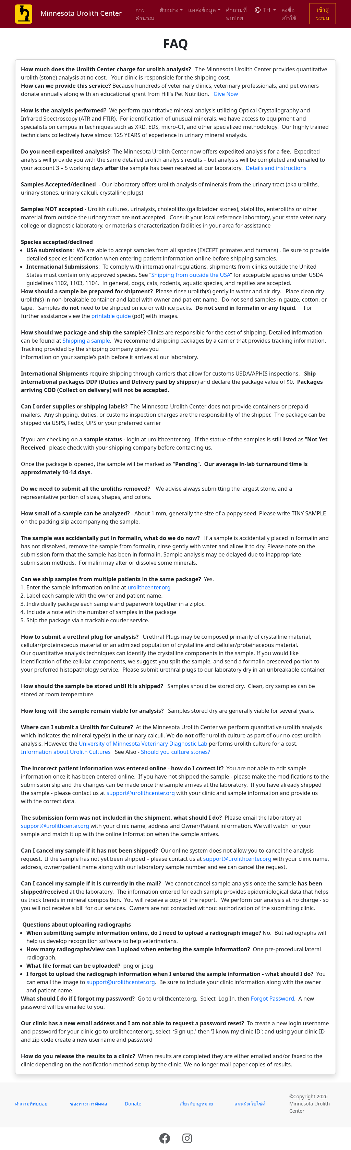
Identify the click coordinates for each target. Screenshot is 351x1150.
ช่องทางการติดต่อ (88, 1103)
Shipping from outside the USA (190, 275)
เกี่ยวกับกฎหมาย (196, 1103)
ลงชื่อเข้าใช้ (288, 14)
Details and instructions (276, 168)
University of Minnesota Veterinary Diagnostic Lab (143, 743)
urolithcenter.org (149, 587)
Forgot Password (272, 998)
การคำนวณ (144, 14)
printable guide (111, 316)
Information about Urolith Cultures (66, 752)
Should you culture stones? (175, 752)
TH (263, 10)
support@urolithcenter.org (141, 793)
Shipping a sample (86, 340)
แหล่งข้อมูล (202, 10)
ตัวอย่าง (169, 10)
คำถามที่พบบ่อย (236, 14)
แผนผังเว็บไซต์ (249, 1103)
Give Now (226, 94)
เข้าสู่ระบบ (322, 14)
